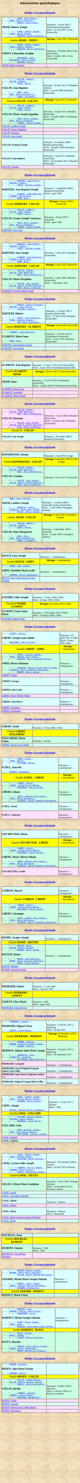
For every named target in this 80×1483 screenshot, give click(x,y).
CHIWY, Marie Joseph (21, 35)
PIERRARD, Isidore (20, 1069)
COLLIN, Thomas (18, 87)
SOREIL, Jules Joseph (29, 1343)
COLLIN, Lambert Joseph (14, 136)
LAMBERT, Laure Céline (22, 1463)
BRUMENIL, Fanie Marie (30, 1175)
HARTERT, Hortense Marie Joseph (18, 311)
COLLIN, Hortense (10, 143)
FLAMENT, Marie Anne (21, 208)
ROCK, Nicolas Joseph (29, 1184)
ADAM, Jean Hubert (27, 18)
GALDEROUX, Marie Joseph (23, 64)
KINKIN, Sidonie (26, 1096)
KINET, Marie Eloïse (28, 1010)
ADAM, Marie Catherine (13, 70)
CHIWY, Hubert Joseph (29, 33)
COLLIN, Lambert (26, 84)
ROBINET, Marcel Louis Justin (26, 1372)
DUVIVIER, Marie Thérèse (31, 1215)
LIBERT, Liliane (9, 711)
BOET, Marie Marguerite (23, 101)
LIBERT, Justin (18, 666)
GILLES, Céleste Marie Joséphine (28, 1162)
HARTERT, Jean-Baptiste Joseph (17, 368)
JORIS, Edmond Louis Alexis (25, 691)
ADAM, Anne (24, 211)
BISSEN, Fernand (19, 1430)
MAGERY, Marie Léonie (29, 707)
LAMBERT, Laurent (27, 1461)
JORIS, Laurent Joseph (30, 688)
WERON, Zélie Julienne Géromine (27, 1008)
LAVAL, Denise (9, 1263)
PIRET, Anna (17, 1387)
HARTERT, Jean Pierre (29, 191)
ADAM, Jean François (21, 527)
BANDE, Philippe (10, 1014)
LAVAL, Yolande (9, 1193)
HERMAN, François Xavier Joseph (27, 1093)
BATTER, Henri (25, 991)
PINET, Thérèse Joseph (30, 196)
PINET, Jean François (29, 340)
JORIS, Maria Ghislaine (23, 838)
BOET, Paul (24, 99)
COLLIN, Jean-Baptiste (22, 291)
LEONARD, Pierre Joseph (30, 1224)
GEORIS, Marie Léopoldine (24, 1413)
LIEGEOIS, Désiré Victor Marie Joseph (38, 702)
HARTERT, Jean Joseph (13, 371)
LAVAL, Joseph (9, 1250)
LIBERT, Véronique (11, 743)
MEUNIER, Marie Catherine (31, 38)
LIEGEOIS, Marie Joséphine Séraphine (30, 705)
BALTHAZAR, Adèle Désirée (31, 1110)
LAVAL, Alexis (9, 1278)
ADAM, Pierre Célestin (22, 21)
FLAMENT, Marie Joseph (14, 419)
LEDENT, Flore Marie (21, 1079)
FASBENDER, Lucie (27, 1375)
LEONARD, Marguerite (28, 1348)
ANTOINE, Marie (26, 67)
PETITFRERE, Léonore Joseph (32, 1189)
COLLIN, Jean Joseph (21, 116)
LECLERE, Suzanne (27, 330)
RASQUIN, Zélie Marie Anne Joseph (36, 1389)
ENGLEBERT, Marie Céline (23, 676)
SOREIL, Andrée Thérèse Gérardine (28, 1345)
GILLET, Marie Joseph (29, 541)
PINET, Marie (25, 89)
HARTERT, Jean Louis (12, 245)
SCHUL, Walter (18, 797)
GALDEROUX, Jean (26, 62)
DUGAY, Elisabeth (27, 104)
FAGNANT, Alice (18, 1439)
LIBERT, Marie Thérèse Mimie (16, 731)
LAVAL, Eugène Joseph (29, 1148)
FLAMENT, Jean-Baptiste (30, 205)
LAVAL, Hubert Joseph (29, 1210)
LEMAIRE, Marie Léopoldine (24, 608)
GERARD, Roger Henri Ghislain (26, 1331)
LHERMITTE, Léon (26, 1105)
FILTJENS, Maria (26, 800)
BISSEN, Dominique (11, 1480)
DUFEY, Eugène (18, 1399)
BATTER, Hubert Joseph (22, 994)
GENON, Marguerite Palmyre (32, 1416)
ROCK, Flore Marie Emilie (24, 1187)
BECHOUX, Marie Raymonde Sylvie (35, 693)
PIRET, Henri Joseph (28, 1384)
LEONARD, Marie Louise (30, 1153)
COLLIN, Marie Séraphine (14, 139)
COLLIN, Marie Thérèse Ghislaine (35, 1334)
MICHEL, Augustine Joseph (31, 1229)
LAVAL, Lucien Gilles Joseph (26, 1151)
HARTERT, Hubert (19, 194)
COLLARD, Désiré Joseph (30, 1170)
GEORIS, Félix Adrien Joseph (33, 1411)
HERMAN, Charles (26, 1091)
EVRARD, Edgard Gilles (13, 652)
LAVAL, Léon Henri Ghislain (15, 1254)
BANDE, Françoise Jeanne (14, 1017)
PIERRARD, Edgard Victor (14, 1055)
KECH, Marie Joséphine (22, 130)
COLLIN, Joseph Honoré (30, 1446)
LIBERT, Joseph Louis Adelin (15, 780)
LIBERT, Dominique (11, 747)
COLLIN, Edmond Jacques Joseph (27, 1449)
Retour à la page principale (40, 12)
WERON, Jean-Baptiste (29, 1005)
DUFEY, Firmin (25, 1396)
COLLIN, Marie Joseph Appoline (27, 305)
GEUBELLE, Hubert (27, 536)
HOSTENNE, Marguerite (29, 1466)
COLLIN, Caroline (10, 177)
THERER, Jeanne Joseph (30, 133)
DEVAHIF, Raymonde (20, 809)
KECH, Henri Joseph (28, 128)
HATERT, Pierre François (31, 325)
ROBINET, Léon (25, 1370)
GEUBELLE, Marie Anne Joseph (26, 539)
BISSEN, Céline (9, 1469)
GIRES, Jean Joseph (21, 598)
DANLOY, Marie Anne (28, 24)
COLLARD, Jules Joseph (22, 1172)
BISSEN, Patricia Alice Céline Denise (19, 1476)
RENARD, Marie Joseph (29, 996)
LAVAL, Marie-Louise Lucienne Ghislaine (21, 1275)
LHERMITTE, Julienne (21, 1107)
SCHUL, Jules (25, 794)
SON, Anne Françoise (28, 345)
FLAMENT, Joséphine (12, 415)
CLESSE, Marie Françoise (31, 1401)
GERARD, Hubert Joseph (30, 1328)
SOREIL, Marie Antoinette (31, 1452)
